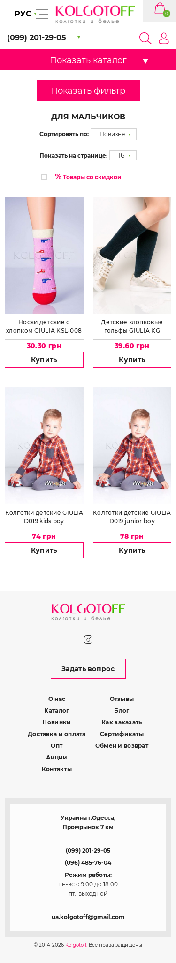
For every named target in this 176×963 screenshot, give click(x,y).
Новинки (56, 722)
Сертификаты (122, 733)
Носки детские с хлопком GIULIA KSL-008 (44, 326)
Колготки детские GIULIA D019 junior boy (132, 517)
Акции (56, 757)
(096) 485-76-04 (88, 862)
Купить (44, 360)
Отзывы (122, 698)
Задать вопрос (88, 668)
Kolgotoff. (76, 945)
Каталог (56, 710)
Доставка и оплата (57, 733)
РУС (23, 13)
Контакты (57, 769)
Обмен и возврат (121, 745)
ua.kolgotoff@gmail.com (88, 916)
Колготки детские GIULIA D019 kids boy (44, 517)
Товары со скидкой (88, 176)
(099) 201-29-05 (88, 850)
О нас (56, 698)
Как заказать (121, 722)
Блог (121, 710)
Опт (56, 745)
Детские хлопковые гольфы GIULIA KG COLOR (132, 327)
